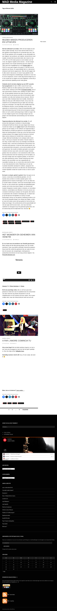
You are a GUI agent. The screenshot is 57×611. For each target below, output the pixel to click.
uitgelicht (18, 223)
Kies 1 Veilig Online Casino (8, 495)
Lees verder (20, 390)
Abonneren (6, 546)
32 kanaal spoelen (26, 89)
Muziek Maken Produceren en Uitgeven (17, 41)
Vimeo (22, 286)
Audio (5, 221)
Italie (32, 221)
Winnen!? (4, 526)
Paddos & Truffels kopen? (8, 512)
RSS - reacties (8, 601)
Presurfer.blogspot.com (8, 254)
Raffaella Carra (20, 351)
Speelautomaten (6, 515)
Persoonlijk (9, 37)
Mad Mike (16, 44)
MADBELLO (16, 239)
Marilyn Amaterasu (7, 507)
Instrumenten (25, 221)
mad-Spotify (5, 504)
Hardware (17, 221)
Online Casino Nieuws (7, 509)
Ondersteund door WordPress (8, 609)
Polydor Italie (26, 65)
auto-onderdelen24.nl (7, 487)
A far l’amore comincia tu (16, 340)
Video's (10, 232)
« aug (4, 571)
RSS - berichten (8, 594)
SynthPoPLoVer (6, 518)
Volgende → (25, 409)
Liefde (9, 403)
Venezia (4, 286)
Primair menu (55, 2)
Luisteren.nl (5, 498)
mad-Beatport (5, 501)
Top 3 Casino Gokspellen (8, 521)
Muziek (4, 37)
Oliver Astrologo (14, 286)
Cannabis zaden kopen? (7, 490)
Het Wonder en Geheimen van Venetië (18, 235)
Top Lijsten (4, 523)
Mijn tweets (43, 41)
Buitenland (5, 232)
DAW (18, 126)
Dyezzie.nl (4, 493)
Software (11, 223)
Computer (11, 221)
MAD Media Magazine (17, 1)
